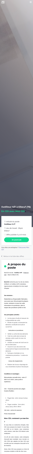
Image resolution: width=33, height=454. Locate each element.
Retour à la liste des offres (14, 256)
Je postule (16, 240)
